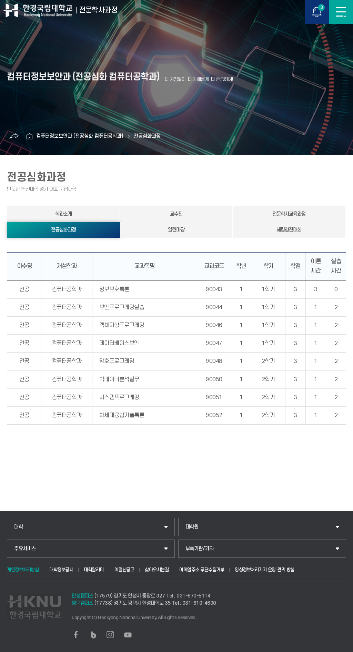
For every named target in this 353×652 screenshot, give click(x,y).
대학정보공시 (61, 569)
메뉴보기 (341, 12)
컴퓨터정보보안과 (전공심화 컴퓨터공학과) (79, 136)
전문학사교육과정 (288, 214)
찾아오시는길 (157, 569)
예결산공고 (124, 569)
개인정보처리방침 (23, 569)
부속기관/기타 (199, 549)
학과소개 (63, 214)
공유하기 (13, 136)
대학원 (192, 527)
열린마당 (176, 230)
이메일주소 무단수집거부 (201, 569)
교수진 (176, 214)
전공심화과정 (147, 136)
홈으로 (29, 136)
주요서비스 (25, 549)
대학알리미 (94, 569)
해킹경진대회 (288, 230)
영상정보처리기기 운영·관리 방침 (264, 569)
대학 (18, 527)
